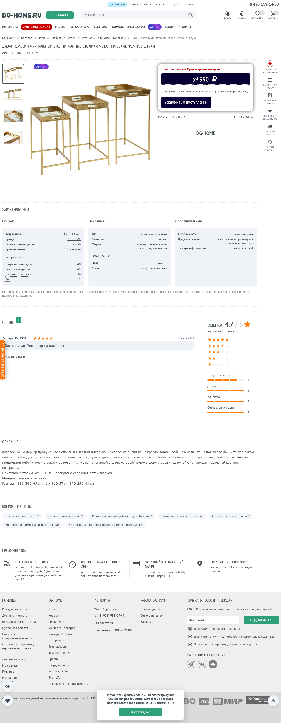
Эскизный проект (60, 653)
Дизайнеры (56, 622)
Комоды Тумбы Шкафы (128, 27)
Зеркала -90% (79, 27)
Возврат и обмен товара (19, 622)
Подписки (9, 672)
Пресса (53, 659)
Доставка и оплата (184, 4)
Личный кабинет (13, 659)
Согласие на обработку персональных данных (18, 646)
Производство (150, 609)
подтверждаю (140, 712)
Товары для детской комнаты (68, 684)
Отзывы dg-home (3, 359)
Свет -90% (100, 27)
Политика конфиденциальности (17, 636)
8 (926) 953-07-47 (109, 615)
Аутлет (154, 27)
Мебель (60, 27)
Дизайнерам (117, 4)
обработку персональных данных (237, 644)
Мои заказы (10, 665)
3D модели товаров (61, 628)
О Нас (52, 609)
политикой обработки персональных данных (243, 637)
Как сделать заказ (14, 609)
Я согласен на (226, 644)
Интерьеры (10, 27)
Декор (169, 27)
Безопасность (57, 646)
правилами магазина (226, 629)
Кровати (185, 27)
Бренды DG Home (60, 634)
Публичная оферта (15, 628)
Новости (54, 615)
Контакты (162, 4)
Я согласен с (216, 629)
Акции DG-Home (140, 4)
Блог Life (54, 677)
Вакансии (146, 622)
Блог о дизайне (58, 671)
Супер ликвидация (36, 27)
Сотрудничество (59, 665)
